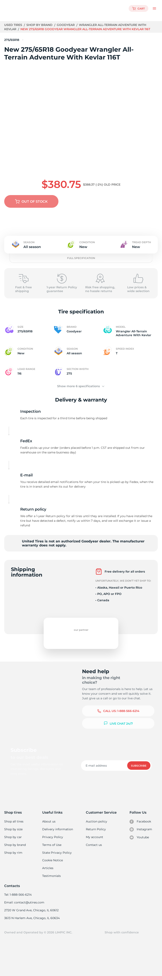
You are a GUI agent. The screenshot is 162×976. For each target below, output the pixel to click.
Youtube (139, 833)
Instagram (141, 825)
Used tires (13, 25)
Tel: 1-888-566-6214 (18, 891)
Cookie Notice (52, 856)
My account (94, 832)
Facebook (140, 817)
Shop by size (13, 825)
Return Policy (96, 825)
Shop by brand (40, 25)
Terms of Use (51, 841)
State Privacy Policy (56, 849)
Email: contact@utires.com (24, 899)
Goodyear (66, 25)
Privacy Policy (52, 832)
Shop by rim (13, 849)
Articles (47, 864)
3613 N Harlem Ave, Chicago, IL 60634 (31, 915)
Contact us (94, 841)
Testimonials (51, 872)
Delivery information (57, 825)
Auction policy (96, 817)
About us (49, 817)
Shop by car (13, 832)
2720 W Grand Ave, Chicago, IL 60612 (31, 907)
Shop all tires (13, 817)
